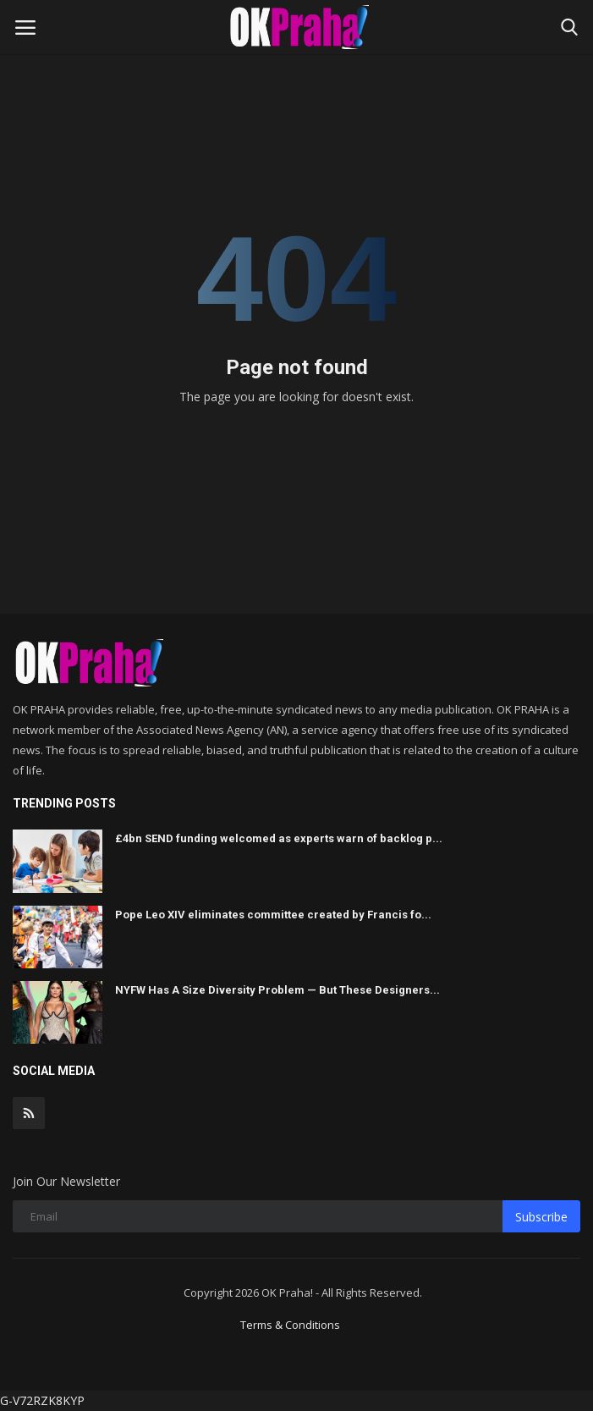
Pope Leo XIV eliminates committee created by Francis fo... (273, 914)
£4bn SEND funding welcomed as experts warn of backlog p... (278, 838)
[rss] (29, 1113)
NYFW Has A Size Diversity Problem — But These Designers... (277, 990)
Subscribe (541, 1217)
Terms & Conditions (290, 1324)
